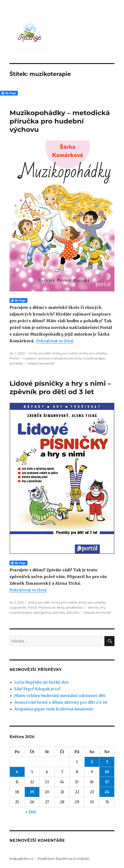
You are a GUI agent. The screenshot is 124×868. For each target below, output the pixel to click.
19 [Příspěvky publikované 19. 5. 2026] (32, 791)
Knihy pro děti (40, 353)
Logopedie (18, 607)
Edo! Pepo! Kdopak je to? (37, 688)
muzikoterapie (94, 358)
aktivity (93, 607)
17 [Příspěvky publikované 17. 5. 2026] (107, 781)
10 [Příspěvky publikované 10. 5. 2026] (107, 771)
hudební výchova (36, 358)
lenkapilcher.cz (21, 859)
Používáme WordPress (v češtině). (63, 859)
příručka (73, 612)
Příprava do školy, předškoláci (61, 607)
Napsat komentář (41, 363)
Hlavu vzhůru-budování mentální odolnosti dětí (59, 695)
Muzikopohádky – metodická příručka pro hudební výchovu (60, 121)
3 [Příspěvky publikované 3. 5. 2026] (107, 761)
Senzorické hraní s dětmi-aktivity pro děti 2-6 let (61, 702)
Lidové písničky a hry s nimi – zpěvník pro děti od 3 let (60, 387)
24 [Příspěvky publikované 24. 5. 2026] (106, 791)
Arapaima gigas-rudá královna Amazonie (53, 709)
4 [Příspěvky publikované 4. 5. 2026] (17, 771)
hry (102, 607)
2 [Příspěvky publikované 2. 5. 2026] (92, 761)
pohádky (16, 363)
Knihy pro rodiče (65, 353)
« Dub (30, 811)
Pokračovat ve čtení (54, 340)
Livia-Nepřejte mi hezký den (41, 682)
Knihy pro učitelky (93, 353)
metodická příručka (66, 358)
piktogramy (42, 612)
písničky (59, 612)
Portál (14, 358)
